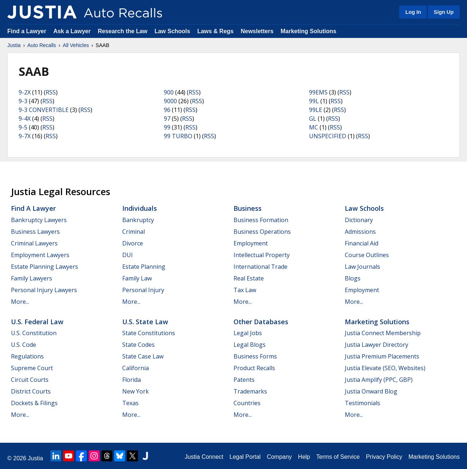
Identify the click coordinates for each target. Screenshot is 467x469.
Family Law (137, 278)
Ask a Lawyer (72, 31)
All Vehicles (76, 45)
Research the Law (122, 31)
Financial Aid (361, 243)
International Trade (260, 267)
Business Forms (255, 356)
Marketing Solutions (308, 31)
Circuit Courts (30, 380)
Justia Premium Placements (382, 356)
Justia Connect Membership (383, 333)
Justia (14, 45)
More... (20, 302)
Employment (251, 243)
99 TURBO (178, 136)
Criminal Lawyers (34, 243)
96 (167, 110)
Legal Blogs (250, 345)
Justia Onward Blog (371, 391)
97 (167, 119)
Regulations (27, 356)
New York (135, 391)
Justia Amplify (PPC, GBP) (379, 380)
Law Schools (172, 31)
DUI (127, 255)
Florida (131, 380)
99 (167, 127)
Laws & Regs (215, 31)
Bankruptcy (138, 220)
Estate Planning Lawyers (44, 267)
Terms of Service (338, 457)
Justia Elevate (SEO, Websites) (385, 368)
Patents (244, 380)
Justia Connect (204, 457)
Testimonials (362, 403)
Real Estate (249, 278)
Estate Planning (143, 267)
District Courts (31, 391)
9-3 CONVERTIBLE (44, 110)
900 (169, 92)
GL (312, 119)
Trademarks (250, 391)
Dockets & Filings (34, 403)
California (135, 368)
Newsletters (257, 31)
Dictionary (359, 220)
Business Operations (262, 232)
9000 (170, 101)
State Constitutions (148, 333)
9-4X (25, 119)
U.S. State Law (145, 321)
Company (279, 457)
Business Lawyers (35, 232)
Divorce (132, 243)
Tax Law (245, 290)
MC (313, 127)
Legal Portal (244, 457)
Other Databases (261, 321)
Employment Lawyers (40, 255)
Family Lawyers (31, 278)
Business (248, 208)
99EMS (318, 92)
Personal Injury (143, 290)
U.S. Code (23, 345)
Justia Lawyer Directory (376, 345)
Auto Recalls (41, 45)
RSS (51, 92)
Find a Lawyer (26, 31)
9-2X (25, 92)
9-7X (25, 136)
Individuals (139, 208)
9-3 (23, 101)
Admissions (360, 232)
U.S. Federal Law (37, 321)
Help (304, 457)
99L (314, 101)
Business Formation (261, 220)
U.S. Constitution (34, 333)
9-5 (23, 127)
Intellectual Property (262, 255)
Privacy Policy (384, 457)
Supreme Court (32, 368)
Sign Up (444, 12)
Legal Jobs (248, 333)
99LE (315, 110)
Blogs (352, 278)
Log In (413, 12)
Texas (130, 403)
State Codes (138, 345)
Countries (247, 403)
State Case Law (142, 356)
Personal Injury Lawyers (44, 290)
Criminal (133, 232)
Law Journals (362, 267)
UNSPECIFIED (327, 136)
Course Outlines (367, 255)
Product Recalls (254, 368)
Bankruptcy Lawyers (39, 220)
